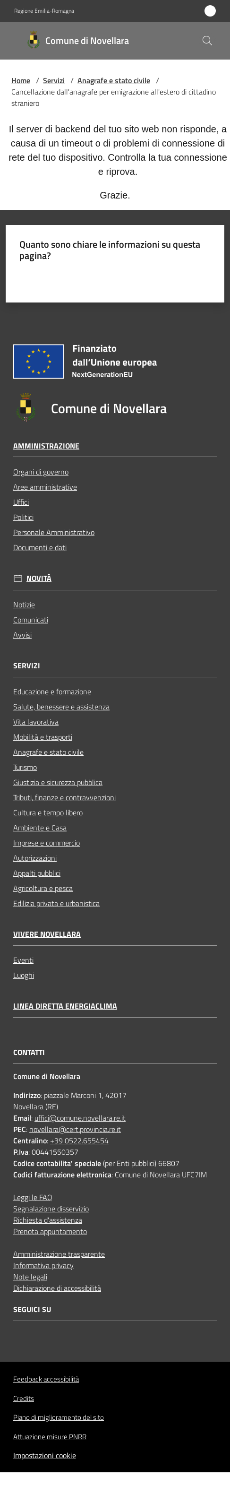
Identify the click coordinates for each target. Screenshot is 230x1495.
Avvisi (22, 634)
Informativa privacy (43, 1265)
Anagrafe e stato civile (113, 80)
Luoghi (23, 975)
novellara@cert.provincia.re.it (75, 1129)
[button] (207, 40)
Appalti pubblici (36, 873)
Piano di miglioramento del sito (58, 1417)
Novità (38, 578)
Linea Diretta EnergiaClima (65, 1006)
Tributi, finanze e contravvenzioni (64, 797)
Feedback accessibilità (46, 1379)
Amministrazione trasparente (59, 1254)
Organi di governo (40, 471)
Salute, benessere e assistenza (61, 706)
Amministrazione (46, 445)
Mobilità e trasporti (42, 737)
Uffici (21, 502)
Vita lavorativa (36, 721)
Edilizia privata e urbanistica (56, 903)
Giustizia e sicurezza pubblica (57, 782)
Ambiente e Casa (40, 827)
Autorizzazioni (35, 858)
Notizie (24, 604)
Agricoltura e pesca (43, 888)
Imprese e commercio (46, 842)
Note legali (30, 1276)
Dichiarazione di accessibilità (57, 1288)
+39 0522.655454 (79, 1140)
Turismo (25, 767)
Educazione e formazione (52, 691)
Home (20, 80)
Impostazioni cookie (44, 1455)
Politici (23, 517)
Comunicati (30, 619)
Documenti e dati (40, 547)
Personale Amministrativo (53, 532)
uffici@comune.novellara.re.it (80, 1117)
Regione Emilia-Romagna (44, 11)
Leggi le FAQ (32, 1197)
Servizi (54, 80)
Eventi (23, 960)
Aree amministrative (45, 487)
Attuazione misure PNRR (49, 1436)
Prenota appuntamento (50, 1231)
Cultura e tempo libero (48, 812)
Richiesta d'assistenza (47, 1220)
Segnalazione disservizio (51, 1208)
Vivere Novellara (47, 934)
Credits (23, 1398)
